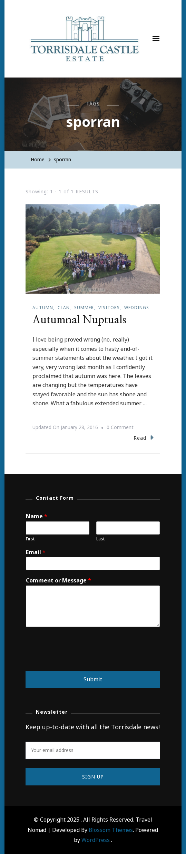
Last (100, 539)
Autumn (42, 308)
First (30, 539)
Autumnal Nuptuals (79, 320)
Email (36, 552)
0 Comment (120, 427)
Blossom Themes (111, 830)
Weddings (136, 308)
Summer (84, 308)
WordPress (95, 840)
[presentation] (78, 659)
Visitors (109, 308)
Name (36, 516)
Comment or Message (58, 580)
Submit (93, 679)
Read (144, 437)
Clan (64, 308)
